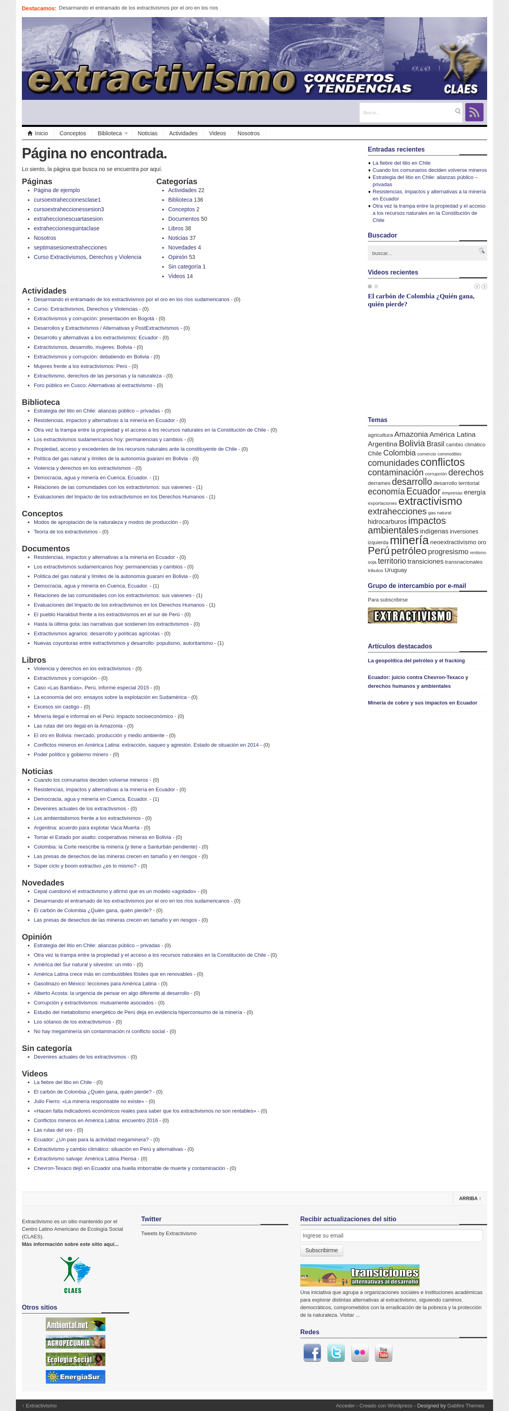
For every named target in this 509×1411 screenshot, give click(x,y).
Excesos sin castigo (56, 707)
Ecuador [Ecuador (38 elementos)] (423, 491)
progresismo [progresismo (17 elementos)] (448, 551)
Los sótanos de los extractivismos (72, 1022)
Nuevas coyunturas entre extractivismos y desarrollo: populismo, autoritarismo (123, 643)
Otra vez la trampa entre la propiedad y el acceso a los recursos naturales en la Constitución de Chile (150, 430)
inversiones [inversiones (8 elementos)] (464, 531)
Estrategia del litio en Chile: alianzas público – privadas (97, 411)
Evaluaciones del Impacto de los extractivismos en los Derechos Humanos (119, 497)
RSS (474, 112)
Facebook (312, 1352)
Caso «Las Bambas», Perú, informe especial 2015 (91, 688)
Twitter (336, 1352)
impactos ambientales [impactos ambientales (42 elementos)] (407, 525)
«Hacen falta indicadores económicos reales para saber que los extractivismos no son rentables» (145, 1111)
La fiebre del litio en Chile (63, 1082)
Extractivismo (39, 1406)
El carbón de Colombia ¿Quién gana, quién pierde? (93, 910)
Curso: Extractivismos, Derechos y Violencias (86, 309)
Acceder (345, 1406)
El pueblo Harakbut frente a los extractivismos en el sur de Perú (107, 614)
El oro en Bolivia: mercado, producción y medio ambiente (99, 735)
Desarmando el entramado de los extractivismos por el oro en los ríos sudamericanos (131, 299)
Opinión (177, 257)
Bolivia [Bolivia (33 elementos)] (412, 443)
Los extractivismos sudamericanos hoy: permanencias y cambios (108, 439)
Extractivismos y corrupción (65, 678)
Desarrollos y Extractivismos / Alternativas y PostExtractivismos (106, 328)
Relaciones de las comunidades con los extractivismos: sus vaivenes (113, 487)
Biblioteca (110, 133)
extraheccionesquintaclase (66, 228)
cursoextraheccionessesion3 (69, 209)
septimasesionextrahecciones (70, 247)
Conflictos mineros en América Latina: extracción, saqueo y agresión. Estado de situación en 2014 (146, 745)
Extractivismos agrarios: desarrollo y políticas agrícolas (96, 633)
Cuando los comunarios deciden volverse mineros (91, 780)
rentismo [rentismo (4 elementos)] (478, 552)
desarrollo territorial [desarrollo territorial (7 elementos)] (456, 483)
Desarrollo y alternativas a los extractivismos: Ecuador (96, 338)
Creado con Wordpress (385, 1406)
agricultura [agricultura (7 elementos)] (380, 435)
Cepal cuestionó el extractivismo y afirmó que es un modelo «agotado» (115, 891)
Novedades (182, 247)
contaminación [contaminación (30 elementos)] (396, 472)
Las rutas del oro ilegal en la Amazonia (78, 726)
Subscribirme (321, 1250)
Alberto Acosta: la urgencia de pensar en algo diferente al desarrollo (111, 993)
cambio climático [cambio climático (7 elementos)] (466, 445)
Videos (217, 133)
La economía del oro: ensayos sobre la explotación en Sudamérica (110, 697)
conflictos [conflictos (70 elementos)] (442, 462)
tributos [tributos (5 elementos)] (375, 570)
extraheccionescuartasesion (68, 219)
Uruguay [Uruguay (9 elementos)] (396, 570)
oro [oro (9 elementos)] (482, 542)
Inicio (37, 133)
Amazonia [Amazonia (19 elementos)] (411, 434)
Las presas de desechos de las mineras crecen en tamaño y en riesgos (115, 856)
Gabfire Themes (465, 1406)
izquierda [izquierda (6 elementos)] (378, 542)
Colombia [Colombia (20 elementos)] (399, 452)
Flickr (359, 1352)
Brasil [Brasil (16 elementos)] (435, 444)
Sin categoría (184, 266)
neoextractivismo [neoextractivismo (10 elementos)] (453, 542)
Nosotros (248, 133)
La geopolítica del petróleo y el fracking (416, 661)
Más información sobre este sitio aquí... (70, 1244)
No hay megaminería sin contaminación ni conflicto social (99, 1031)
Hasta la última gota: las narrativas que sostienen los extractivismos (111, 624)
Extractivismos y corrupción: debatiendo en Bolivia (91, 357)
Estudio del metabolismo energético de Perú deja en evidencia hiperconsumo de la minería (138, 1012)
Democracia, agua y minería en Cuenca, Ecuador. (91, 478)
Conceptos (73, 133)
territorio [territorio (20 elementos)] (392, 561)
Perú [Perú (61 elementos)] (379, 551)
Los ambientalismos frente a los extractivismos (87, 818)
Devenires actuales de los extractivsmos (80, 809)
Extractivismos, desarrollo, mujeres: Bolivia (83, 347)
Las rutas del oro (53, 1130)
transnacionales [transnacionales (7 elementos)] (463, 562)
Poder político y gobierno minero (71, 754)
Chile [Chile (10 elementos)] (375, 453)
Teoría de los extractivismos (65, 532)
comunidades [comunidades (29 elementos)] (393, 463)
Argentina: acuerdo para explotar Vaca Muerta (87, 828)
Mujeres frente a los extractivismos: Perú (80, 366)
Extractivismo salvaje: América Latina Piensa (85, 1159)
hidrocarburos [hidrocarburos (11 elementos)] (387, 521)
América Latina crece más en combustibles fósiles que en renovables (113, 974)
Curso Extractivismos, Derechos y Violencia (88, 257)
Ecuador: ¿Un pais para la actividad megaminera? (91, 1139)
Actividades (183, 133)
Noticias (147, 133)
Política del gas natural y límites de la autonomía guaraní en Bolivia (111, 458)
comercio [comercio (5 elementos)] (426, 453)
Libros (175, 228)
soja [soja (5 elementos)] (372, 561)
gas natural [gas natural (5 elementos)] (439, 512)
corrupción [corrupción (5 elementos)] (436, 473)
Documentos (184, 219)
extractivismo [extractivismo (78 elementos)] (430, 501)
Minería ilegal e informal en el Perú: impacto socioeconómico (103, 716)
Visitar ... (350, 1315)
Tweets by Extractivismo (168, 1233)
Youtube (383, 1352)
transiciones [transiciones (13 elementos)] (426, 561)
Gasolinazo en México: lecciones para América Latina (95, 984)
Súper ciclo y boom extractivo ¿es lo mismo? (85, 866)
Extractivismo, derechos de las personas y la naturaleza (98, 376)
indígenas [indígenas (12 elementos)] (434, 531)
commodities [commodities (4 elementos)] (450, 454)
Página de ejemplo (57, 190)
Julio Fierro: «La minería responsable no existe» (89, 1101)
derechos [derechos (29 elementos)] (466, 472)
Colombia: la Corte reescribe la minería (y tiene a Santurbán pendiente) (115, 847)
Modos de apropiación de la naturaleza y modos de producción (106, 522)
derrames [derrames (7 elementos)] (379, 483)
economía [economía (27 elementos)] (386, 491)
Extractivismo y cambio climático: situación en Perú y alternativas (108, 1149)
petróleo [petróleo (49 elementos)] (408, 550)
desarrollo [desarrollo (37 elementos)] (412, 482)
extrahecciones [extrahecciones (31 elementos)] (397, 511)
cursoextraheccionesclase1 (67, 200)
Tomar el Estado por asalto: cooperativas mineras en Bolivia (102, 837)
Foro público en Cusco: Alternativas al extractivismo (93, 385)
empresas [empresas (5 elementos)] (452, 492)
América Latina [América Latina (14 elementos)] (452, 434)
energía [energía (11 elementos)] (475, 492)
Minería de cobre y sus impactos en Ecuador (422, 703)
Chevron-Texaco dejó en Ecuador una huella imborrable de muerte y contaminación (129, 1168)
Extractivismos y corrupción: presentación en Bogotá (94, 318)
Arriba (470, 1198)
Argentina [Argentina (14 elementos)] (382, 444)
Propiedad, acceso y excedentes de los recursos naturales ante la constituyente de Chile (135, 449)
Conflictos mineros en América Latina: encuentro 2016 (96, 1120)
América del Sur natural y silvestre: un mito (83, 964)
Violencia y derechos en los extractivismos (82, 468)
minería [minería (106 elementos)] (409, 540)
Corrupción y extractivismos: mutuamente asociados (93, 1003)
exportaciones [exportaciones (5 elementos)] (382, 503)
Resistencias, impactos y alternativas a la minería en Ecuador (104, 420)
